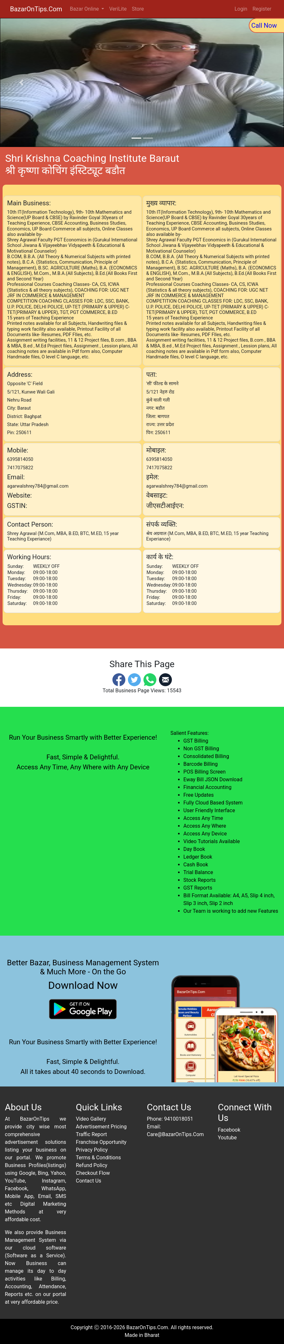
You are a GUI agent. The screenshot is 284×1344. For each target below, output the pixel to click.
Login (241, 9)
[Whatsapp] (149, 680)
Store (138, 9)
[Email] (165, 680)
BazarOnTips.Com (36, 9)
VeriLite (118, 9)
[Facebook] (118, 680)
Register (261, 9)
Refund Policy (91, 1165)
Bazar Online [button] (85, 9)
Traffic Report (91, 1134)
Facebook (229, 1130)
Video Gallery (91, 1119)
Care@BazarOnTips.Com (175, 1134)
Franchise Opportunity (101, 1142)
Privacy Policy (92, 1150)
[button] (21, 82)
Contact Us (88, 1181)
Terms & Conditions (98, 1157)
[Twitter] (134, 680)
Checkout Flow (93, 1173)
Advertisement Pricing (101, 1127)
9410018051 (178, 1119)
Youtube (227, 1138)
